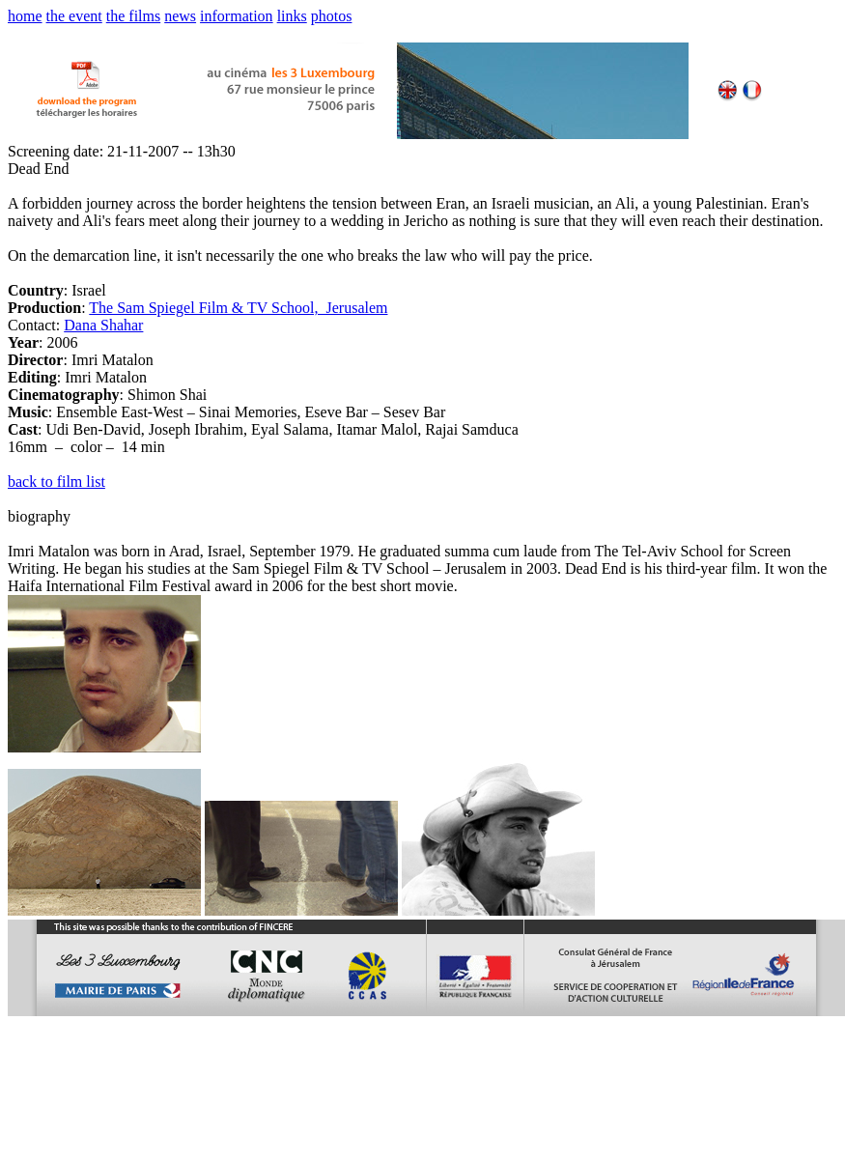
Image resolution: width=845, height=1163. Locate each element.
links (292, 16)
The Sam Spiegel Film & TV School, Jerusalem (238, 307)
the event (74, 16)
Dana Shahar (103, 325)
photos (331, 16)
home (25, 16)
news (180, 16)
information (236, 16)
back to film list (56, 481)
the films (133, 16)
